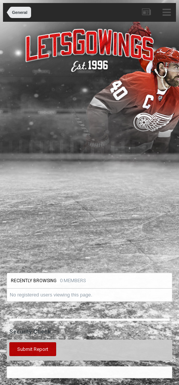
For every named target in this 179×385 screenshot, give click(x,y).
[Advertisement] (89, 173)
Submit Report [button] (32, 349)
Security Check (30, 331)
